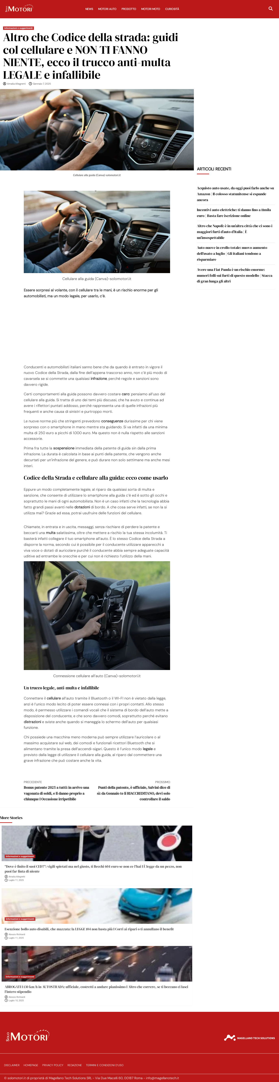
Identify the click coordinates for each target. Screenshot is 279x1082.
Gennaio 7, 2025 (42, 83)
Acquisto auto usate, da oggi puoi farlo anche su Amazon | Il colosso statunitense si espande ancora (235, 193)
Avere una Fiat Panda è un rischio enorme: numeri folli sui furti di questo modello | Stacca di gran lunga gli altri (234, 275)
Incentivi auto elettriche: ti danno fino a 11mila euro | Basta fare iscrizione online (234, 212)
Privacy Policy (52, 1065)
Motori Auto (107, 9)
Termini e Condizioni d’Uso (105, 1065)
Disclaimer (12, 1065)
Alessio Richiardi (17, 934)
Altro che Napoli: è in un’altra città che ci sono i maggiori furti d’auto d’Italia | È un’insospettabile (234, 231)
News (89, 9)
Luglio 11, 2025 (16, 880)
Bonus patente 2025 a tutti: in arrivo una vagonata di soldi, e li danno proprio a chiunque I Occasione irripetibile (60, 791)
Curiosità (172, 9)
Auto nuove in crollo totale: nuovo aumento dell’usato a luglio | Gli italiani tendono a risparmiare (232, 253)
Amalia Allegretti (16, 83)
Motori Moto (150, 9)
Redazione (74, 1065)
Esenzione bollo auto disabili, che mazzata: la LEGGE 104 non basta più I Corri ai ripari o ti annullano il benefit (89, 929)
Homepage (31, 1065)
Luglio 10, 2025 (16, 1000)
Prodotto (129, 9)
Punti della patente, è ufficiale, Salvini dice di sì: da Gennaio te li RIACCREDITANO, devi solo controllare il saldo (133, 791)
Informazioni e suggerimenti (18, 28)
